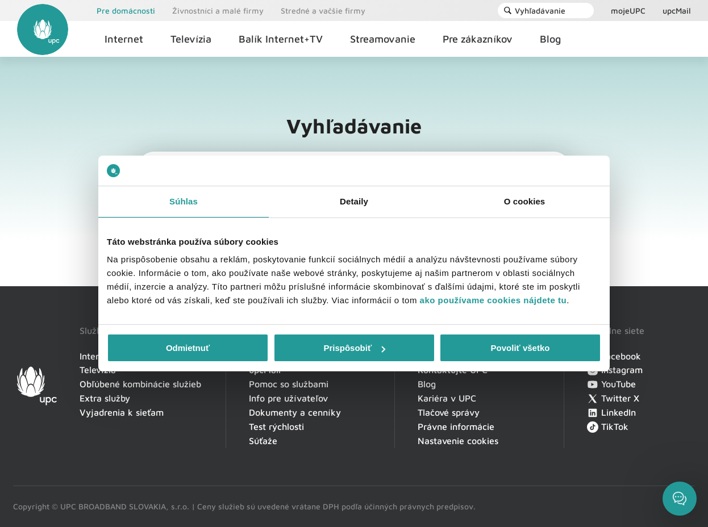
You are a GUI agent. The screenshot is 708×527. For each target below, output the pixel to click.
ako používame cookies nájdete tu (493, 300)
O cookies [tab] (524, 201)
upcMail (677, 10)
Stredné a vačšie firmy (323, 10)
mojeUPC (628, 10)
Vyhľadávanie (534, 10)
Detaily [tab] (354, 201)
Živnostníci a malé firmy (218, 10)
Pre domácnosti (126, 10)
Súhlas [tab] (183, 201)
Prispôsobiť (354, 348)
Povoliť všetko (520, 348)
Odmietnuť (188, 348)
